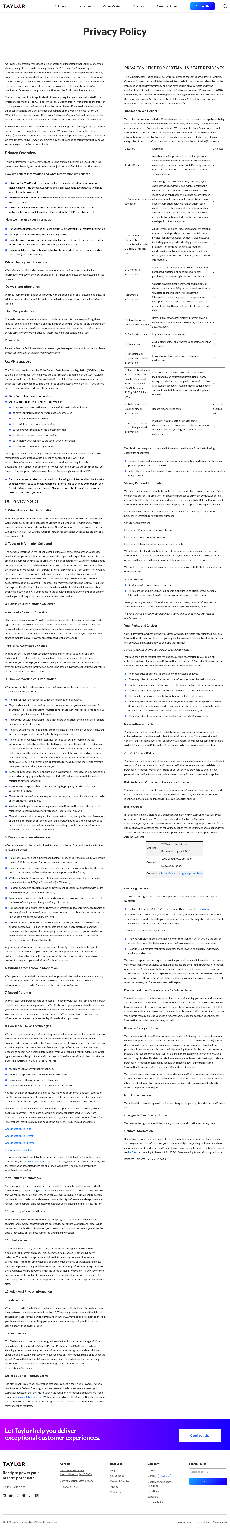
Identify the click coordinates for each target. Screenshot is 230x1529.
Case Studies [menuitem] (117, 1475)
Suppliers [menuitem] (153, 1496)
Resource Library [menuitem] (169, 6)
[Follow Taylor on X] (37, 1495)
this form (43, 1190)
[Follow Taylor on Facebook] (24, 1495)
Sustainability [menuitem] (155, 1502)
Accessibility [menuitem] (220, 1521)
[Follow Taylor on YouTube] (11, 1495)
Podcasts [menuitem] (115, 1492)
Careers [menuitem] (159, 1475)
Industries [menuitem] (87, 6)
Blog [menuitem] (113, 1470)
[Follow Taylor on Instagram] (17, 1495)
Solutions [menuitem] (63, 6)
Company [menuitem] (141, 6)
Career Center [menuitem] (114, 6)
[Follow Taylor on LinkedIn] (4, 1495)
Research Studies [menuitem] (119, 1481)
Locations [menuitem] (153, 1490)
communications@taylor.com (76, 1480)
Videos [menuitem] (114, 1486)
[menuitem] (202, 6)
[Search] (208, 1471)
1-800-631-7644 (69, 1487)
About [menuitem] (151, 1470)
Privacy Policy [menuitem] (185, 1521)
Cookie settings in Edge (18, 1128)
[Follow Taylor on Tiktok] (30, 1495)
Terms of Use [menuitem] (202, 1521)
